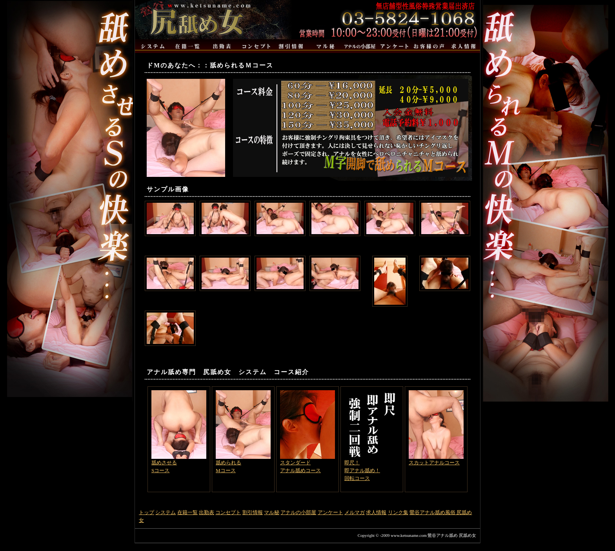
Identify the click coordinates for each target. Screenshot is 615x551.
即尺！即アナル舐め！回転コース (371, 435)
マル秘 (271, 512)
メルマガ (354, 512)
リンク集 (398, 512)
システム (165, 512)
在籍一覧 (187, 512)
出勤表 (206, 512)
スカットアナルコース (436, 428)
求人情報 (376, 512)
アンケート (330, 512)
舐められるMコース (243, 431)
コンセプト (228, 512)
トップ (146, 512)
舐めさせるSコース (178, 431)
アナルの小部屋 (298, 512)
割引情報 (252, 512)
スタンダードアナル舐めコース (307, 431)
